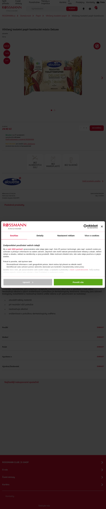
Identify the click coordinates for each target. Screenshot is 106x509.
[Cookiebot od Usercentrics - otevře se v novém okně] (86, 226)
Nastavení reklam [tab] (66, 235)
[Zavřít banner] (102, 226)
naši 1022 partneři (15, 249)
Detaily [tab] (40, 235)
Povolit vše (78, 282)
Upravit (28, 282)
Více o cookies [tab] (92, 235)
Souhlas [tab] (14, 235)
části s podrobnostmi (79, 270)
